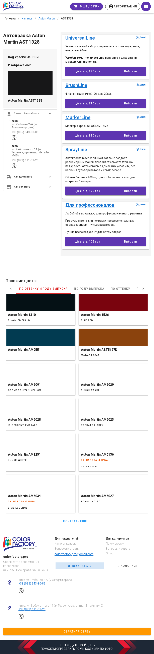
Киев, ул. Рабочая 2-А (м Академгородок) (46, 580)
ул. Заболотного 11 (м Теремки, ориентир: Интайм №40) (30, 152)
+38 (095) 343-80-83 (24, 132)
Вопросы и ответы (67, 548)
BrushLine (76, 85)
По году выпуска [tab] (89, 288)
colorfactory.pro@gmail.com (74, 554)
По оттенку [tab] (120, 288)
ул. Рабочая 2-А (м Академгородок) (24, 126)
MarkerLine (77, 117)
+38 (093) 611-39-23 (24, 160)
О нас (109, 553)
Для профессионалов (89, 205)
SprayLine (76, 149)
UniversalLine (80, 38)
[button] (30, 114)
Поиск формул (115, 543)
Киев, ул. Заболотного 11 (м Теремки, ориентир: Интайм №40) (60, 605)
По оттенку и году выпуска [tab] (43, 288)
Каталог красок (65, 543)
